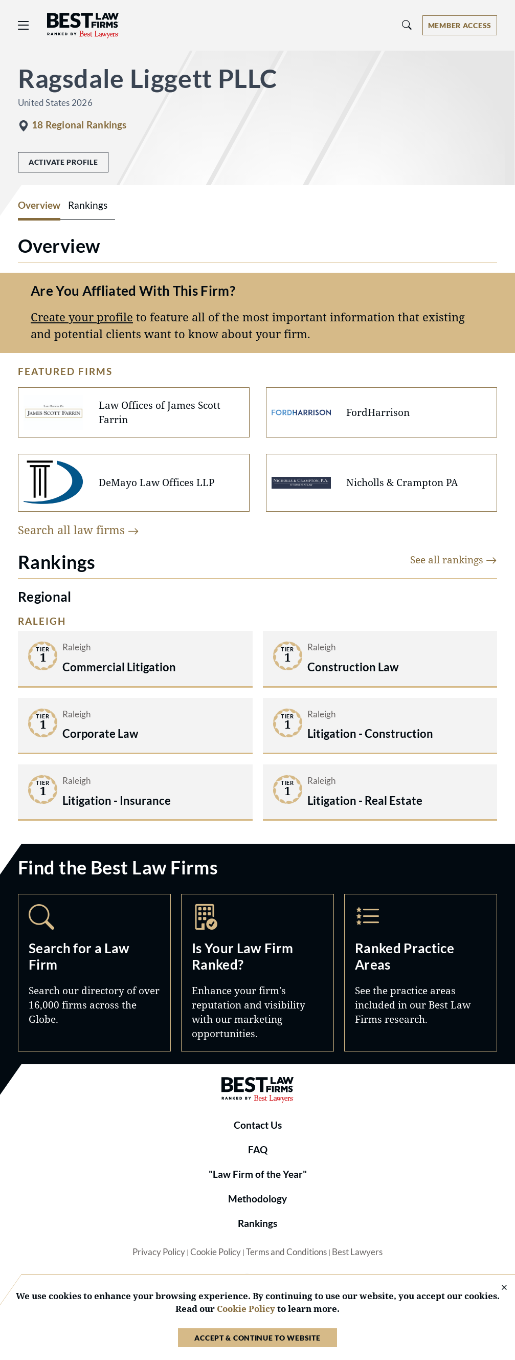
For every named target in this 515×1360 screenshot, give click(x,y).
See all (453, 559)
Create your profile (82, 317)
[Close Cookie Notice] (497, 1288)
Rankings (257, 1223)
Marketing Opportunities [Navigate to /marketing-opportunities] (257, 972)
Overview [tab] (39, 205)
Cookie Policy (215, 1252)
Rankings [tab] (87, 205)
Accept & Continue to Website (257, 1337)
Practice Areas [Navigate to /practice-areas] (421, 972)
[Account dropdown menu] (459, 25)
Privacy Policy (158, 1252)
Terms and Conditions (286, 1252)
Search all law (78, 529)
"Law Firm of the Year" (258, 1174)
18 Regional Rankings (79, 124)
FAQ (257, 1149)
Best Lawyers (357, 1252)
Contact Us (258, 1125)
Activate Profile (63, 162)
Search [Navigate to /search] (94, 972)
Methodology (257, 1198)
